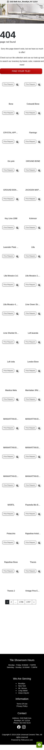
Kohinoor (33, 228)
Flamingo (33, 142)
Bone (11, 113)
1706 (21, 612)
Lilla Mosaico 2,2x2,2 (33, 285)
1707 (28, 612)
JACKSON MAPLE (33, 199)
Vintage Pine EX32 (33, 600)
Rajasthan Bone (11, 572)
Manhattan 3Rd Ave (33, 400)
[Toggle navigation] (41, 7)
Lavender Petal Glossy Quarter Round (11, 257)
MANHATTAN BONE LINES (33, 457)
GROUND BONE (33, 171)
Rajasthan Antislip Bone (33, 543)
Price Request (8, 94)
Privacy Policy (22, 716)
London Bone (33, 371)
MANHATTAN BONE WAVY (33, 486)
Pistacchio (11, 543)
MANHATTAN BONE (11, 429)
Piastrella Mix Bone (33, 514)
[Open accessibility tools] (39, 745)
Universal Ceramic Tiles (30, 744)
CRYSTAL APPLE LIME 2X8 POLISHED (11, 142)
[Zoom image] (17, 94)
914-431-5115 (25, 732)
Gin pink (11, 171)
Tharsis (33, 572)
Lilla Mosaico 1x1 (11, 285)
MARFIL (11, 514)
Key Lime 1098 (11, 228)
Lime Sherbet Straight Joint (11, 343)
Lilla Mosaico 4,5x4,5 (11, 314)
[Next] (34, 611)
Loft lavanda (33, 343)
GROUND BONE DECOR (11, 199)
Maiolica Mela (11, 400)
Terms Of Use (22, 713)
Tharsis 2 (11, 600)
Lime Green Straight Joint (33, 314)
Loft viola (11, 371)
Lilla (33, 257)
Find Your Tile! (21, 80)
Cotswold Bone (33, 113)
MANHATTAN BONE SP (11, 486)
